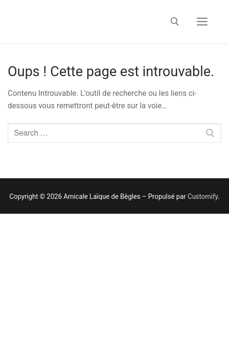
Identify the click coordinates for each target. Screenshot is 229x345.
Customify (203, 196)
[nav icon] (202, 22)
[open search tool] (174, 21)
